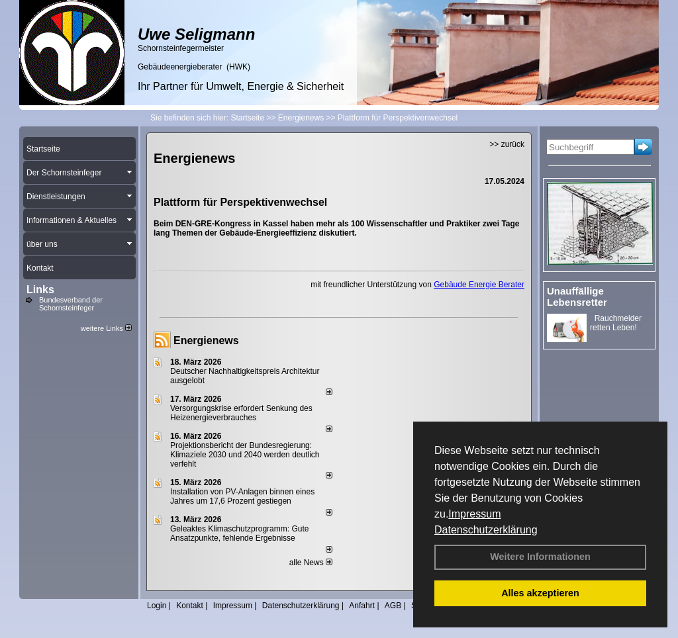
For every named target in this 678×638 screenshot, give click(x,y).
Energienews (206, 340)
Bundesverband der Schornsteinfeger (71, 304)
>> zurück (506, 144)
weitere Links (106, 328)
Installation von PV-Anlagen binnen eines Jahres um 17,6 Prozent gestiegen (242, 496)
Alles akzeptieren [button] (540, 593)
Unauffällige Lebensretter (577, 296)
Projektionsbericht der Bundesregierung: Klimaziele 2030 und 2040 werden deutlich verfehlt (245, 455)
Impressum (474, 514)
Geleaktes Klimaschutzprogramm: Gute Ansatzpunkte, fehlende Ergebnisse (239, 533)
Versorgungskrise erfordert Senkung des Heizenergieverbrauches (241, 413)
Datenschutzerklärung (486, 529)
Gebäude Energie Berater (479, 284)
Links (40, 289)
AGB (393, 605)
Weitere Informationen (540, 556)
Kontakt (189, 605)
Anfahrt (362, 605)
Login (156, 605)
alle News (310, 562)
